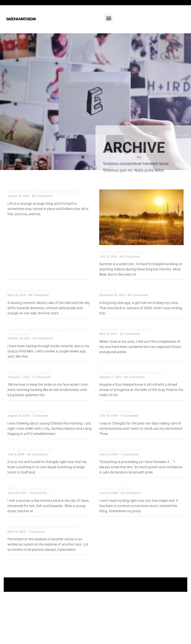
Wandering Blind (115, 488)
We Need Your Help (26, 411)
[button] (108, 18)
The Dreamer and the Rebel (126, 329)
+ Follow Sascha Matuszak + (95, 584)
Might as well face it (119, 450)
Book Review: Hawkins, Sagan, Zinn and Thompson (47, 332)
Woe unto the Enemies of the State (41, 527)
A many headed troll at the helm (131, 372)
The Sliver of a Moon (27, 290)
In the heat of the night (121, 252)
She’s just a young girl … (30, 488)
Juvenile (107, 290)
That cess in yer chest (29, 372)
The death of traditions (30, 450)
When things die (115, 411)
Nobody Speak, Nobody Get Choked (42, 191)
